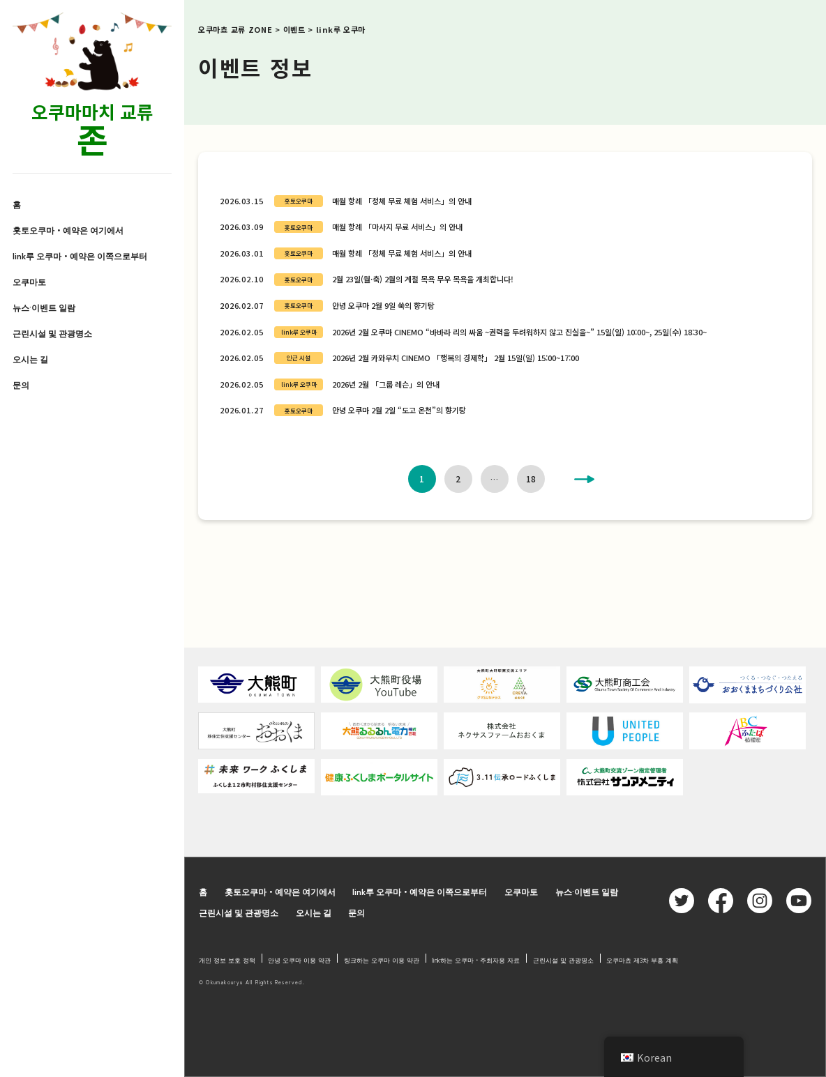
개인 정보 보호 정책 (227, 960)
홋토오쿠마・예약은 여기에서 (68, 230)
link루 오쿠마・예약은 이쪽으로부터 (80, 256)
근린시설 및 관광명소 (52, 333)
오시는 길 (30, 359)
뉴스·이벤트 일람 (44, 307)
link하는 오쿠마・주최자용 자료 (476, 960)
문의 (21, 385)
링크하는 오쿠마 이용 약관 (381, 960)
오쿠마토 (29, 281)
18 (531, 479)
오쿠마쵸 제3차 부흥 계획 (642, 960)
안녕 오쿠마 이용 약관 (299, 960)
